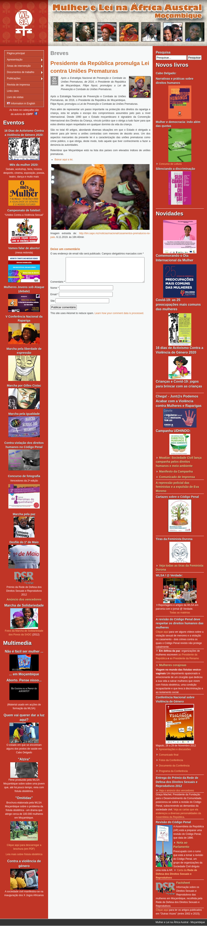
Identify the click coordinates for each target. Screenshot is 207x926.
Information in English (21, 103)
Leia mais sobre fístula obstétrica (24, 854)
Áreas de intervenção (19, 65)
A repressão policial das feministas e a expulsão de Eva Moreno (177, 487)
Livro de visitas (15, 97)
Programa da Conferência (173, 771)
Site (52, 309)
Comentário (99, 259)
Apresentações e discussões (175, 749)
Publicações (13, 78)
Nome (54, 296)
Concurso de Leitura (170, 163)
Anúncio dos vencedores (24, 599)
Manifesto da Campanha (176, 471)
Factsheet (183, 882)
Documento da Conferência (174, 765)
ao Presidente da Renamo (184, 658)
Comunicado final (168, 754)
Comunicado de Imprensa (177, 477)
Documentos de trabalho (20, 72)
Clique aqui (162, 631)
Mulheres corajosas (173, 665)
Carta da (176, 874)
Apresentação (14, 59)
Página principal (16, 53)
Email (54, 303)
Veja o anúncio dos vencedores (176, 790)
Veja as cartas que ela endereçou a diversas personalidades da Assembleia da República (178, 813)
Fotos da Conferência (171, 760)
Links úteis (13, 90)
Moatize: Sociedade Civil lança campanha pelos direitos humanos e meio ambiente (179, 461)
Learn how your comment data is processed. (119, 322)
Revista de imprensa (18, 84)
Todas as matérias (180, 612)
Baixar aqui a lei (63, 159)
